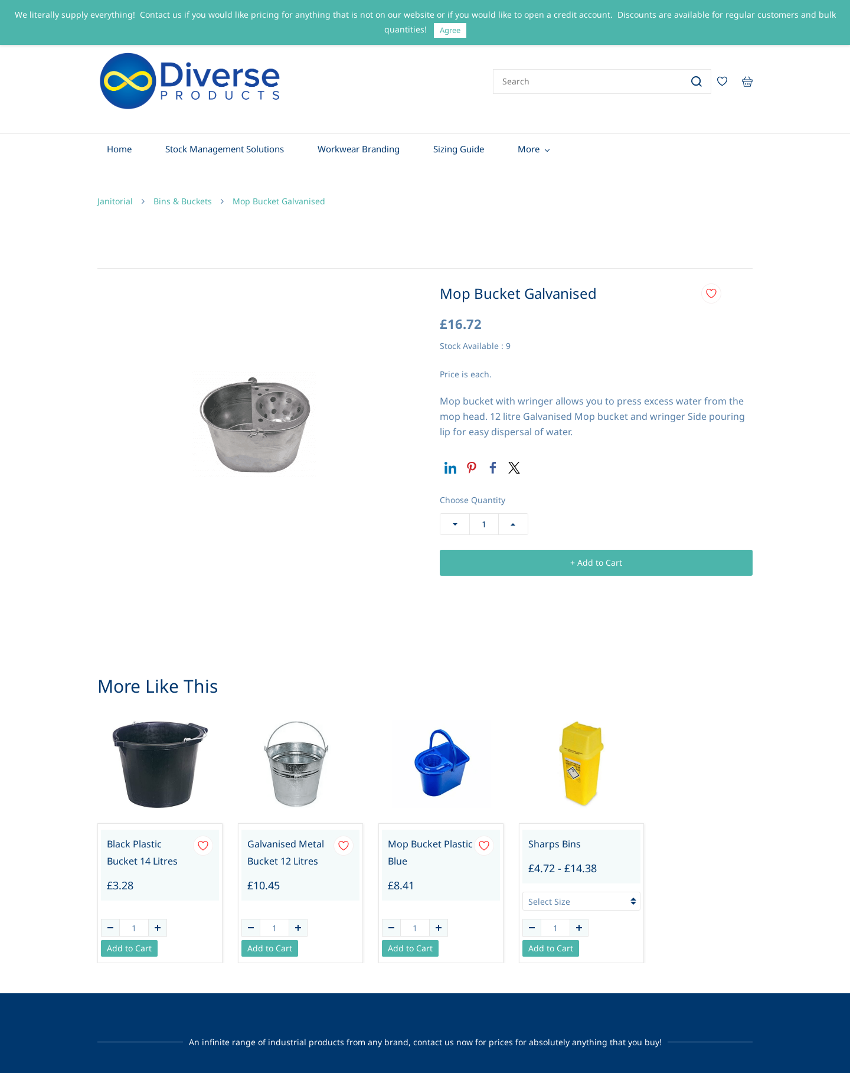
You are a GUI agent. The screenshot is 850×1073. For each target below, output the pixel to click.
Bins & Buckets (182, 195)
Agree (450, 30)
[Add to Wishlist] (711, 288)
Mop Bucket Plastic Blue (430, 846)
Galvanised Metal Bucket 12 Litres (285, 846)
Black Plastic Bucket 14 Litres (142, 846)
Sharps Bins (554, 837)
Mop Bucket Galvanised (279, 195)
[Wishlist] (726, 78)
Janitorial (115, 195)
